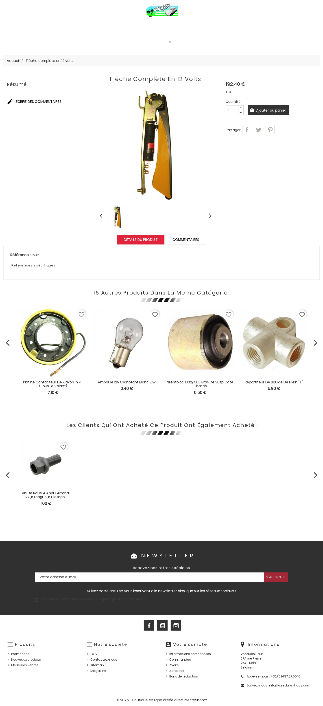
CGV (93, 654)
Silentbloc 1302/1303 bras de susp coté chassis (200, 384)
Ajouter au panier (271, 110)
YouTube (162, 625)
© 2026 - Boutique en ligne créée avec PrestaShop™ (161, 700)
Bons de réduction (183, 676)
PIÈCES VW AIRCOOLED (47, 23)
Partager (246, 129)
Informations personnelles (190, 654)
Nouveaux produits (26, 659)
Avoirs (174, 665)
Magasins (98, 671)
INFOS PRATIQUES (237, 33)
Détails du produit (141, 239)
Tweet (258, 129)
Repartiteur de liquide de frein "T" (274, 382)
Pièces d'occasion (253, 23)
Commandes (180, 659)
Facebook (149, 625)
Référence (19, 255)
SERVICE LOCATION (200, 33)
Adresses (176, 671)
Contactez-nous (103, 659)
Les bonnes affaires (159, 33)
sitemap (97, 665)
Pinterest (270, 129)
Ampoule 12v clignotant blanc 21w (126, 382)
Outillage (286, 23)
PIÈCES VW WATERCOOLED (95, 23)
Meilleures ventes (25, 665)
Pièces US (221, 23)
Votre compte (190, 644)
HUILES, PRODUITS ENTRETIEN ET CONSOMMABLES (165, 23)
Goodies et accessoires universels (103, 33)
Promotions (20, 654)
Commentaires (185, 239)
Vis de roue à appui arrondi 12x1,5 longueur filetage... (46, 495)
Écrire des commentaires (34, 101)
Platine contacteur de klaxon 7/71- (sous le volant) (53, 384)
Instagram (176, 625)
